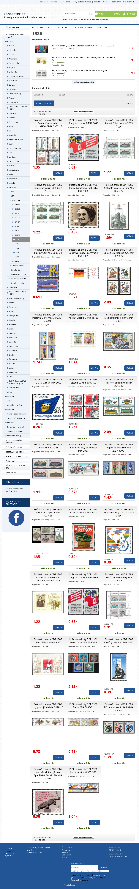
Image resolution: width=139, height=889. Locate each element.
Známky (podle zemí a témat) (16, 35)
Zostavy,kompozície (15, 451)
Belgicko (12, 67)
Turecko (12, 363)
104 (43, 114)
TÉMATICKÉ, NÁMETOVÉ (16, 418)
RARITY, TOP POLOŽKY (16, 456)
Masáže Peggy (69, 885)
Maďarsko (13, 165)
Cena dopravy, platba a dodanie (78, 2)
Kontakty (97, 2)
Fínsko (11, 98)
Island (11, 131)
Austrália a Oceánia (14, 405)
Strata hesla (66, 855)
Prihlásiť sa (66, 850)
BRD (12, 192)
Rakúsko (12, 320)
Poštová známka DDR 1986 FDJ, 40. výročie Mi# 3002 (48, 381)
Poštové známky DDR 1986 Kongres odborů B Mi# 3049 (83, 121)
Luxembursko (14, 161)
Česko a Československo (16, 414)
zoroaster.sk (15, 13)
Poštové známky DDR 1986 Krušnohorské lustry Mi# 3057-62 (119, 577)
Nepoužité (16, 200)
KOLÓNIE (10, 422)
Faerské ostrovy (15, 93)
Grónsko (12, 118)
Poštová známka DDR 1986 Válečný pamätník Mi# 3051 (119, 641)
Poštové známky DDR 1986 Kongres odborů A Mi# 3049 (83, 576)
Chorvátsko (13, 122)
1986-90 (17, 235)
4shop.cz (84, 880)
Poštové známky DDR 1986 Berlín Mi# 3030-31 (83, 706)
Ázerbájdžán (14, 63)
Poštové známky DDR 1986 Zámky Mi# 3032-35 (48, 446)
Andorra (12, 54)
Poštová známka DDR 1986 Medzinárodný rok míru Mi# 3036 (119, 512)
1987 (17, 244)
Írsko (11, 126)
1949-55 (17, 205)
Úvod (34, 27)
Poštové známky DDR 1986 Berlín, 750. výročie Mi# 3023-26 (48, 512)
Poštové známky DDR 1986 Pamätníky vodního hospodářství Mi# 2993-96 (48, 123)
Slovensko (13, 337)
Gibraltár (12, 113)
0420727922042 (115, 850)
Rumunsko (13, 324)
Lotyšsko (12, 157)
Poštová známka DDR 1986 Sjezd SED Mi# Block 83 (48, 641)
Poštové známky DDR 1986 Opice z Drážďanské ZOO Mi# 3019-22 (118, 252)
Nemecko (12, 187)
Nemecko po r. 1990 (18, 274)
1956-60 (17, 209)
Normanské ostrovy (16, 298)
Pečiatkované (17, 261)
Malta (11, 174)
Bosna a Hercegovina (17, 76)
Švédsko (12, 355)
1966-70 (17, 218)
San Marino (13, 333)
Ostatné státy (14, 388)
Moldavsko (13, 179)
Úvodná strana (12, 27)
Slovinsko (12, 342)
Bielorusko (13, 72)
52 (40, 114)
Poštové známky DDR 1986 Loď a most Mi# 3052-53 (83, 770)
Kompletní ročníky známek (14, 441)
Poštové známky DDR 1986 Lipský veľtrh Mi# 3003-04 (48, 251)
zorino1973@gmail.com (118, 856)
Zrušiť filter (129, 103)
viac (58, 130)
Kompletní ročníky (17, 283)
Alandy (11, 46)
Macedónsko (14, 170)
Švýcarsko (13, 359)
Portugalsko (13, 316)
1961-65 (17, 213)
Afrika (9, 392)
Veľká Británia (14, 372)
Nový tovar (11, 472)
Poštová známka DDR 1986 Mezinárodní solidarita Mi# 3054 (118, 317)
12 (35, 114)
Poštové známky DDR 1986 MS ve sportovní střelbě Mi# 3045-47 (119, 707)
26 (37, 114)
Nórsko (12, 303)
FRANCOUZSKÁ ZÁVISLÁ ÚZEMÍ (18, 108)
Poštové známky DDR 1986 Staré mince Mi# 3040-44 (75, 45)
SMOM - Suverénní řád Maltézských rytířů (17, 382)
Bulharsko (13, 80)
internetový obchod (85, 875)
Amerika (10, 396)
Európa (10, 41)
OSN (10, 377)
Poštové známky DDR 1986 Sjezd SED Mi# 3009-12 (83, 381)
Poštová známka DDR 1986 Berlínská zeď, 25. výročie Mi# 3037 (83, 447)
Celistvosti (10, 461)
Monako (12, 183)
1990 (17, 257)
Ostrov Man (13, 307)
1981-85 (17, 231)
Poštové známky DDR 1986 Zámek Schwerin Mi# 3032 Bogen (48, 188)
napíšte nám (11, 491)
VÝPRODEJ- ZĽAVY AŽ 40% (15, 466)
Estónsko (12, 89)
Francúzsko (13, 102)
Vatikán (12, 368)
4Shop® (80, 877)
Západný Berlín (16, 270)
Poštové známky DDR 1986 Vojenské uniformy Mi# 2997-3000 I (119, 447)
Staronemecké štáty (18, 278)
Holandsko (13, 287)
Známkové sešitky (14, 447)
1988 (17, 248)
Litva (10, 152)
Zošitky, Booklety (18, 265)
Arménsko (13, 59)
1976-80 (17, 226)
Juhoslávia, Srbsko (16, 139)
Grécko (12, 329)
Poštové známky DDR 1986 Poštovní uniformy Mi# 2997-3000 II (48, 317)
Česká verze (129, 2)
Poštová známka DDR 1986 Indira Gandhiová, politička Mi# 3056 (83, 188)
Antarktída (11, 409)
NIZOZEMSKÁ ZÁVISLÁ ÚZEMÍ (17, 292)
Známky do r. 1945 (14, 431)
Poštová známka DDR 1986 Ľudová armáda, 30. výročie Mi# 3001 (83, 252)
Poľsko (11, 311)
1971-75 (17, 222)
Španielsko (13, 350)
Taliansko (12, 135)
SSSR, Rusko (13, 346)
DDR (12, 196)
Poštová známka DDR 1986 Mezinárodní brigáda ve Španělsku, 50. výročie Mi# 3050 (48, 773)
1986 (17, 239)
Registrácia (66, 852)
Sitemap (65, 857)
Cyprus (11, 144)
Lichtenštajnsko (15, 148)
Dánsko (12, 85)
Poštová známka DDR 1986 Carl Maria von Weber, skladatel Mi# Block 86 (48, 577)
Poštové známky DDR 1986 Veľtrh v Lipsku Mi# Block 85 (83, 316)
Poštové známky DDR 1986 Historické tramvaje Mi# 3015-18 (119, 382)
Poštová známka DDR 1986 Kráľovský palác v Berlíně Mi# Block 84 (119, 188)
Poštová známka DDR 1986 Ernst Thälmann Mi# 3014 (83, 511)
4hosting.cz (100, 877)
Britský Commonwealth (16, 427)
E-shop (73, 875)
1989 (17, 252)
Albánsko (12, 50)
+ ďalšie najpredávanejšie (83, 82)
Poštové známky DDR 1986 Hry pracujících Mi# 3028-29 (48, 706)
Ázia (9, 401)
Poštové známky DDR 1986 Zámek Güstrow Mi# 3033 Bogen (79, 70)
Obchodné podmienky (112, 2)
